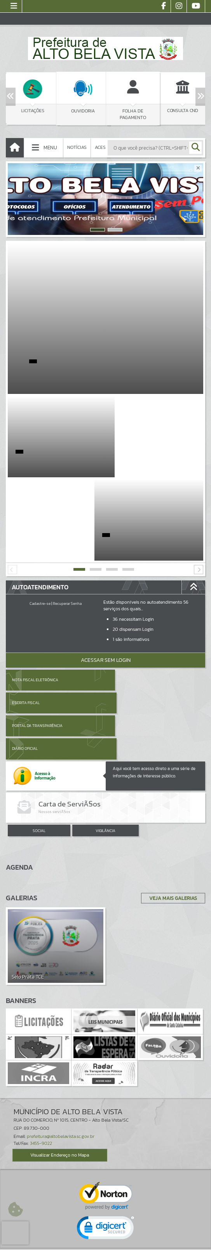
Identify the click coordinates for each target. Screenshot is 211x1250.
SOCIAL (39, 701)
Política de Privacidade (105, 1242)
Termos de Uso (105, 1236)
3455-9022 (41, 1013)
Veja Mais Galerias (171, 768)
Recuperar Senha (67, 520)
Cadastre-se (40, 520)
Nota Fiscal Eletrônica (35, 596)
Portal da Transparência (37, 619)
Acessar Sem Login (106, 577)
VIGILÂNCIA (105, 701)
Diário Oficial (125, 619)
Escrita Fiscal (126, 596)
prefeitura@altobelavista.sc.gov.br (60, 1006)
